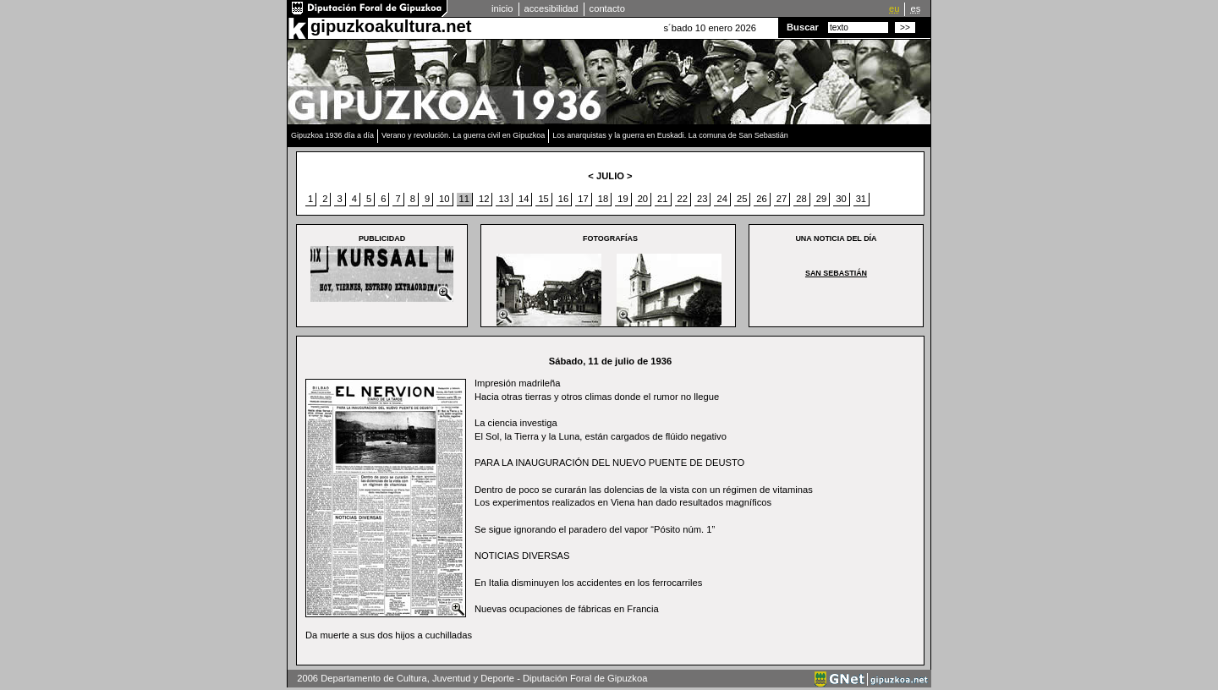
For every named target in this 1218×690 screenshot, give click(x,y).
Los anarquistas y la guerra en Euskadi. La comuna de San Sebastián (670, 135)
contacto (607, 8)
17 (583, 199)
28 (801, 199)
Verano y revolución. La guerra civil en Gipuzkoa (463, 135)
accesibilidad (551, 8)
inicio (502, 8)
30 (841, 199)
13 (503, 199)
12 (484, 199)
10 (444, 199)
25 (742, 199)
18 (603, 199)
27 (781, 199)
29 (821, 199)
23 (702, 199)
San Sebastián (836, 273)
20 (643, 199)
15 (543, 199)
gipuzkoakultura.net (390, 26)
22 (683, 199)
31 (861, 199)
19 (622, 199)
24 (721, 199)
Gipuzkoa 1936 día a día (332, 135)
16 (563, 199)
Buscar (803, 27)
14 (523, 199)
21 (662, 199)
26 (761, 199)
